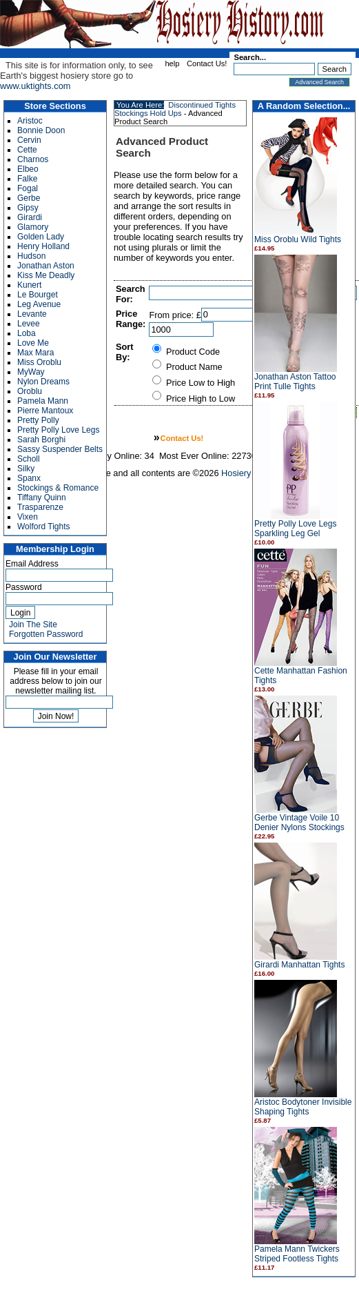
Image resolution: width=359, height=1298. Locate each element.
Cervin (29, 140)
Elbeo (28, 169)
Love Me (33, 343)
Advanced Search (319, 82)
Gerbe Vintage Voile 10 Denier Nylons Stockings (299, 822)
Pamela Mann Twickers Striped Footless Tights (297, 1253)
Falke (27, 179)
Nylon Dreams (43, 381)
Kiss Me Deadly (45, 275)
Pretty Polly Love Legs (58, 430)
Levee (28, 323)
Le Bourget (37, 294)
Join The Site (33, 624)
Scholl (28, 459)
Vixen (27, 517)
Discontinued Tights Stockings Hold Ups (175, 109)
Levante (32, 314)
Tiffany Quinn (41, 497)
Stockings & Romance (58, 488)
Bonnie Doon (41, 130)
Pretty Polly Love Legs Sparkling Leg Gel (295, 528)
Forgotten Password (46, 634)
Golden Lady (40, 237)
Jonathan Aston (45, 266)
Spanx (29, 478)
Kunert (29, 285)
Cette (27, 150)
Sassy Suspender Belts (60, 449)
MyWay (31, 372)
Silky (25, 468)
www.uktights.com (35, 86)
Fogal (27, 188)
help (172, 63)
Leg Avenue (39, 304)
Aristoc (30, 121)
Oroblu (29, 391)
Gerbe (28, 198)
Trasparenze (40, 507)
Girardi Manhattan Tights (299, 965)
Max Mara (35, 352)
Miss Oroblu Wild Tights (297, 239)
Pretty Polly (38, 420)
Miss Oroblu (39, 362)
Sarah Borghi (41, 439)
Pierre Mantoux (45, 410)
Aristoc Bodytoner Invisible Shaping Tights (302, 1107)
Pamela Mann (42, 401)
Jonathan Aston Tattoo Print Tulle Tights (295, 381)
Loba (26, 333)
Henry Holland (43, 246)
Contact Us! (207, 63)
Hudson (31, 256)
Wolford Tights (43, 526)
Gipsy (28, 208)
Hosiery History (251, 473)
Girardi (29, 217)
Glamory (32, 227)
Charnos (32, 159)
